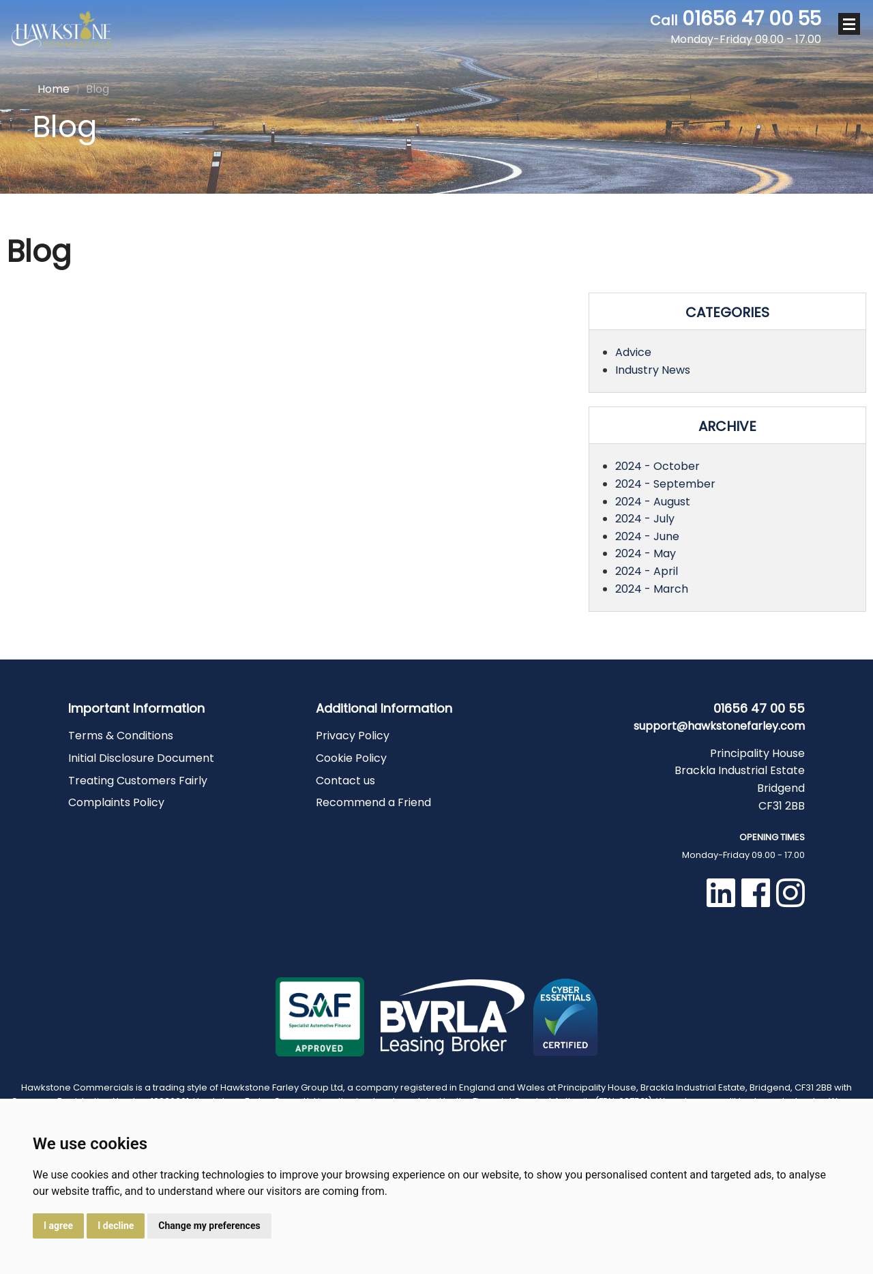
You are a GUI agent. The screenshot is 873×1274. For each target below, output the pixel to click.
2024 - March (651, 589)
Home (54, 87)
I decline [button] (116, 1225)
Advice (633, 352)
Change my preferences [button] (209, 1225)
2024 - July (645, 519)
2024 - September (665, 484)
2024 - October (657, 466)
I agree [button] (58, 1225)
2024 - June (647, 536)
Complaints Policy (116, 802)
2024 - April (646, 571)
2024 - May (645, 553)
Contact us (345, 780)
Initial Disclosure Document (141, 758)
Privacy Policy (352, 735)
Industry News (652, 370)
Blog (92, 89)
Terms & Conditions (120, 735)
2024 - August (652, 501)
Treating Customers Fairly (137, 780)
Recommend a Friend (373, 802)
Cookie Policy (351, 758)
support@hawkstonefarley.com (719, 726)
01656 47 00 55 (735, 27)
